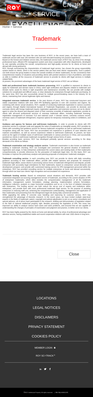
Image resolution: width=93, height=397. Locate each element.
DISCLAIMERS (46, 317)
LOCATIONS (46, 298)
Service (17, 26)
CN (67, 5)
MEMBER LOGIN (45, 348)
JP (76, 5)
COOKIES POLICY (46, 336)
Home (6, 26)
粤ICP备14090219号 (62, 392)
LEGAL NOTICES (46, 308)
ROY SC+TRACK (45, 355)
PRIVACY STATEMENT (46, 327)
